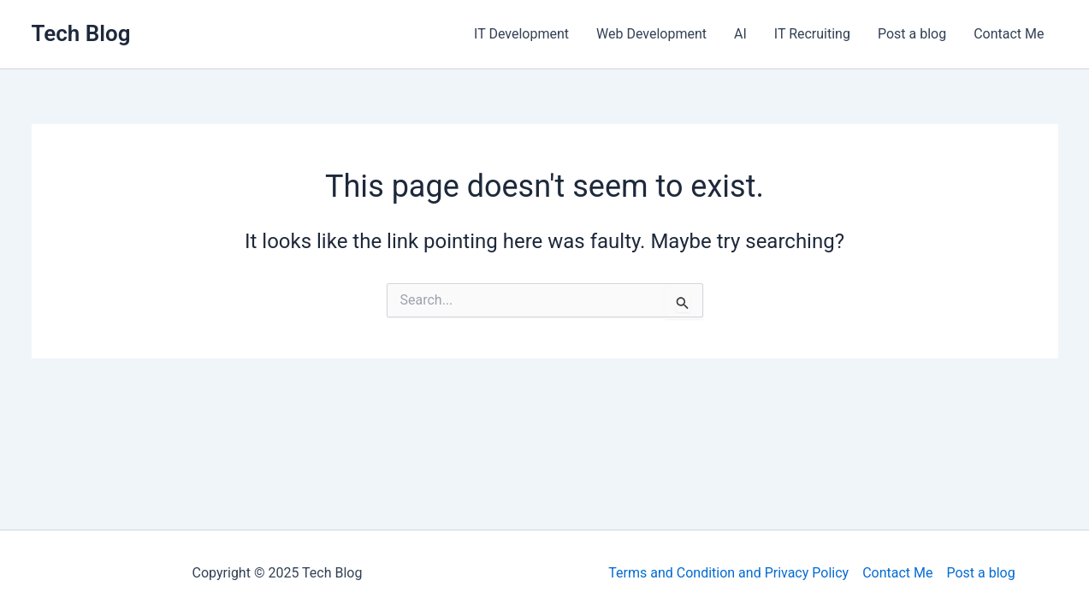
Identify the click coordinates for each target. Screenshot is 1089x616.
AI (740, 34)
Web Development (651, 34)
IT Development (521, 34)
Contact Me (1009, 34)
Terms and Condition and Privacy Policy (728, 573)
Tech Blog (81, 33)
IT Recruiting (812, 34)
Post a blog (912, 34)
